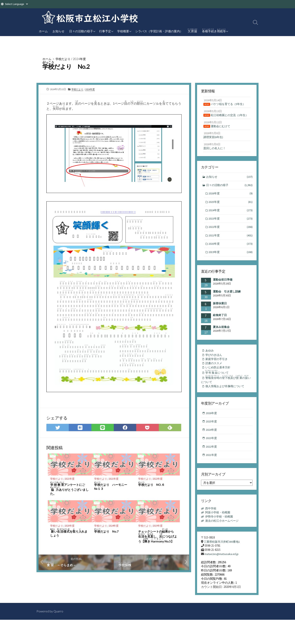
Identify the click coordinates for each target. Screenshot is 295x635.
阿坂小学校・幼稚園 (218, 527)
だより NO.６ (151, 485)
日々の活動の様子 (81, 31)
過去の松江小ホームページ (223, 535)
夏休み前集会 (221, 336)
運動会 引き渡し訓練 (227, 301)
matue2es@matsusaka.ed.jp (222, 569)
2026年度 (231, 201)
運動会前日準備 (222, 289)
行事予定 (105, 31)
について (218, 383)
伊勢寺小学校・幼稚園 (220, 531)
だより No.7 (106, 532)
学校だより (64, 59)
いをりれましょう (68, 534)
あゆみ (210, 360)
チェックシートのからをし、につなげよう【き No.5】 (157, 537)
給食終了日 (220, 325)
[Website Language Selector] (16, 4)
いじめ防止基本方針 (219, 378)
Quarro (59, 626)
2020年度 (70, 527)
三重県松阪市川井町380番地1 (223, 556)
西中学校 (211, 523)
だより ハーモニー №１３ (112, 487)
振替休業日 (220, 313)
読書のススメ (214, 374)
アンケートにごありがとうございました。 (69, 490)
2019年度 (158, 527)
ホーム (43, 31)
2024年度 (81, 59)
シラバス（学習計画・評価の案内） (159, 31)
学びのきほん (214, 365)
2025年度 (231, 210)
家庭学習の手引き (217, 369)
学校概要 (123, 31)
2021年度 (70, 480)
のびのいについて (226, 391)
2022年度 (158, 480)
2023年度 (231, 227)
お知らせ (58, 31)
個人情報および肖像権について (226, 398)
